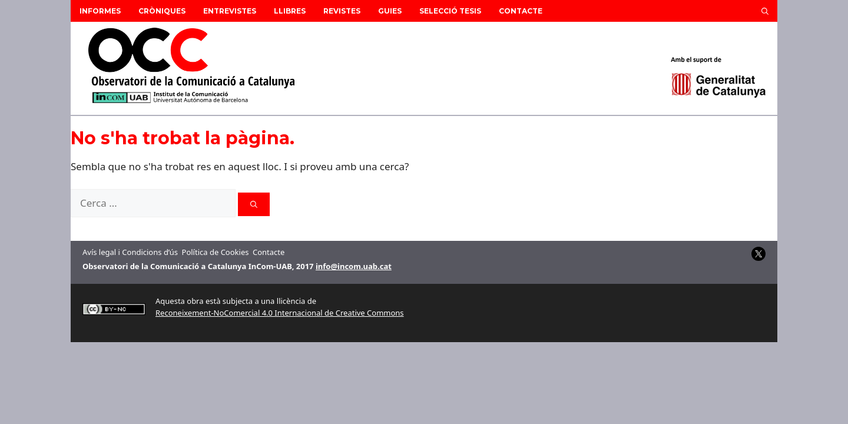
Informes (100, 10)
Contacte (520, 10)
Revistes (341, 10)
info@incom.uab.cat (354, 266)
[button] (765, 11)
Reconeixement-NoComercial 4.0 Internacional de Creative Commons (279, 312)
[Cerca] (254, 204)
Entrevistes (229, 10)
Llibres (290, 10)
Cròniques (162, 10)
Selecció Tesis (450, 10)
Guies (390, 10)
